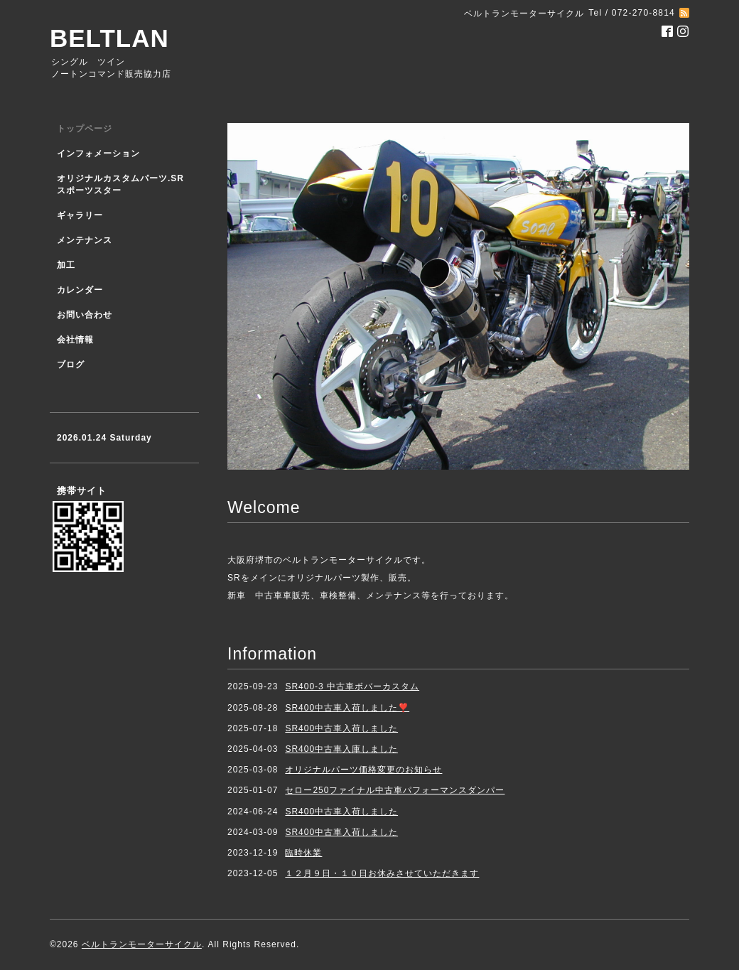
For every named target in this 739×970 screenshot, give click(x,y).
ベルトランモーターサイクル (142, 944)
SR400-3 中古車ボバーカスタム (352, 686)
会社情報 (75, 340)
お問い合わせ (84, 315)
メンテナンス (84, 240)
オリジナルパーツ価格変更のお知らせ (363, 770)
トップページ (84, 129)
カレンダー (80, 290)
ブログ (71, 365)
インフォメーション (98, 153)
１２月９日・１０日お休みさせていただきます (382, 873)
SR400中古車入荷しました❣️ (347, 708)
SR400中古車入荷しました (341, 728)
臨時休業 (303, 853)
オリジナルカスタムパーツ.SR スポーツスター (120, 184)
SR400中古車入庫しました (341, 749)
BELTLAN (109, 38)
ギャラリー (80, 215)
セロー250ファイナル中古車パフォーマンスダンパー (395, 790)
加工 (66, 265)
